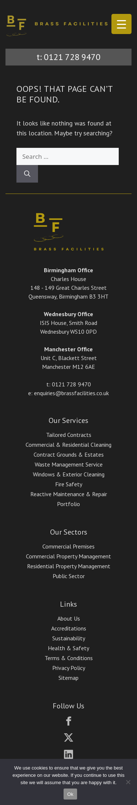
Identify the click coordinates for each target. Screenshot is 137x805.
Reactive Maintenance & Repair (68, 494)
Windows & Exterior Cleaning (68, 474)
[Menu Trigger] (121, 24)
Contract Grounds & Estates (69, 454)
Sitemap (68, 677)
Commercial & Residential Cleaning (68, 444)
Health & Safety (68, 648)
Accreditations (68, 628)
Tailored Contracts (68, 434)
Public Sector (69, 576)
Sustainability (68, 638)
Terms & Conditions (69, 658)
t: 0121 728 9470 (68, 57)
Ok (70, 794)
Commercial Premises (68, 546)
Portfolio (68, 504)
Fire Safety (68, 484)
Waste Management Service (69, 464)
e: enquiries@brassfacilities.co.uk (68, 393)
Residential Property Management (68, 566)
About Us (68, 618)
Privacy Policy (68, 667)
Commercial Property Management (68, 556)
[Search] (27, 174)
